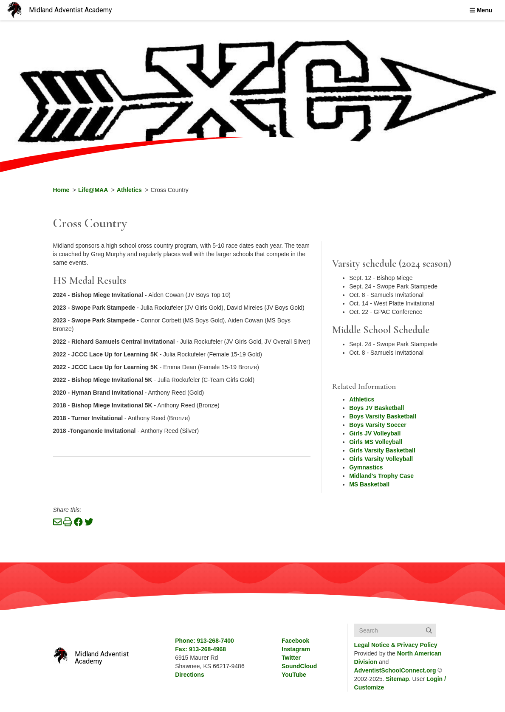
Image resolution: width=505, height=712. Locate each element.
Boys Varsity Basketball (382, 416)
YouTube (294, 674)
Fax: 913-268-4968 (200, 649)
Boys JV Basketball (376, 407)
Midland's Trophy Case (381, 475)
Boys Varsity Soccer (377, 424)
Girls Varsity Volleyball (381, 458)
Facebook (295, 640)
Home (61, 189)
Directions (189, 674)
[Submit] (429, 630)
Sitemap (397, 678)
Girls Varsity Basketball (382, 450)
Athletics (129, 189)
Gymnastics (366, 467)
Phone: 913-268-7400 (204, 640)
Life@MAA (93, 189)
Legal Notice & (395, 644)
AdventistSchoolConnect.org (395, 670)
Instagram (296, 649)
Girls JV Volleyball (375, 433)
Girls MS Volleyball (375, 441)
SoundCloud (299, 666)
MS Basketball (369, 484)
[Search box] (395, 630)
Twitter (291, 657)
